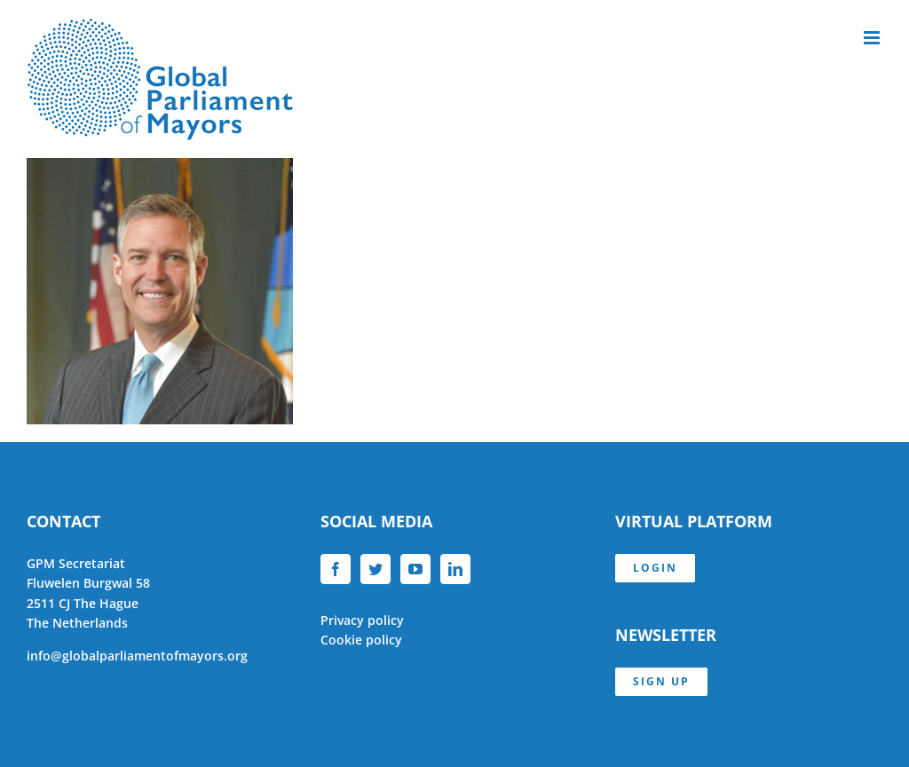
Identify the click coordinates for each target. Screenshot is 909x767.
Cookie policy (361, 639)
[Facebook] (335, 569)
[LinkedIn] (455, 569)
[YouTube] (415, 569)
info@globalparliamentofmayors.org (137, 655)
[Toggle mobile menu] (873, 37)
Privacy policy (362, 620)
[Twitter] (375, 569)
